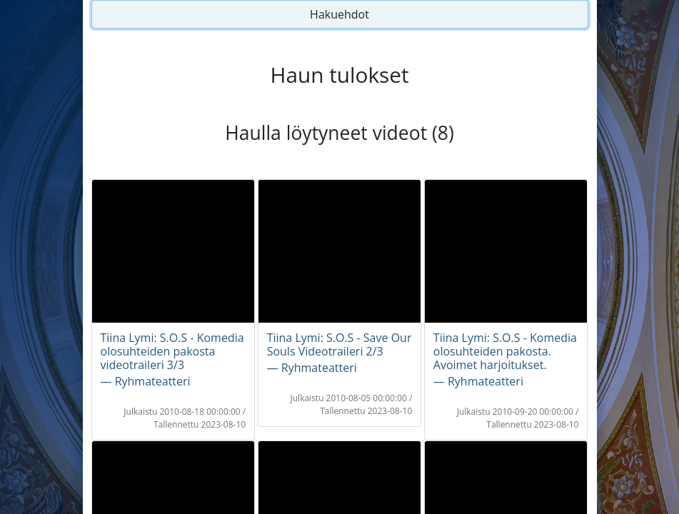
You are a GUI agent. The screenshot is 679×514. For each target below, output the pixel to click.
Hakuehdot (339, 14)
